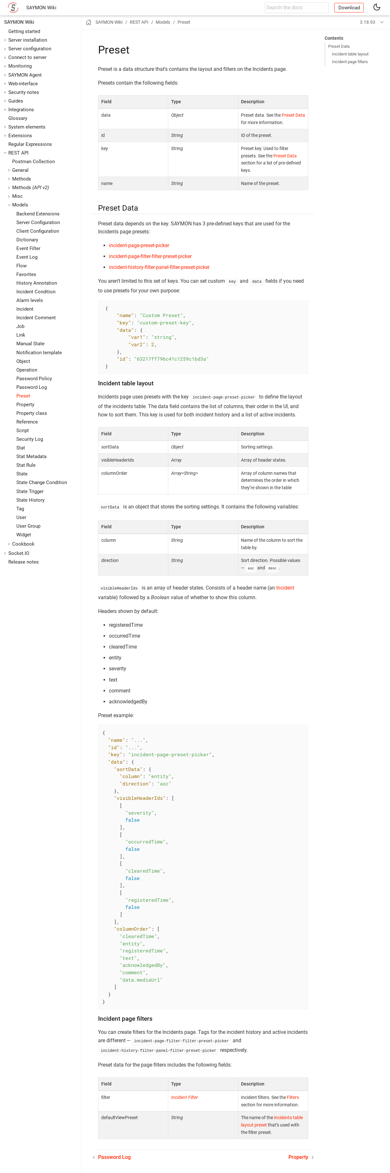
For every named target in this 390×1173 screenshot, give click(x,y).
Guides (15, 101)
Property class (31, 413)
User (21, 517)
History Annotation (36, 283)
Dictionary (27, 240)
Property (25, 404)
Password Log (31, 387)
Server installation (27, 40)
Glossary (17, 118)
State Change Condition (41, 482)
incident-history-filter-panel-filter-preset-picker (159, 267)
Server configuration (29, 49)
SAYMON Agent (25, 75)
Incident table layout (350, 54)
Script (22, 430)
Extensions (20, 135)
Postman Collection (33, 161)
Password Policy (34, 378)
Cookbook (23, 544)
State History (30, 500)
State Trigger (30, 491)
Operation (26, 370)
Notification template (39, 353)
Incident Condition (35, 292)
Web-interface (23, 84)
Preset (23, 396)
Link (20, 335)
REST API (18, 153)
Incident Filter (184, 1093)
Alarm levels (29, 300)
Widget (23, 535)
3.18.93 (367, 22)
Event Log (26, 257)
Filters (293, 1093)
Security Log (29, 439)
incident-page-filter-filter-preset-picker (150, 256)
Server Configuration (38, 222)
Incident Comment (36, 318)
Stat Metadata (31, 456)
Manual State (30, 344)
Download (349, 8)
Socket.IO (18, 553)
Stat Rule (26, 465)
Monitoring (20, 66)
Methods (30, 187)
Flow (21, 266)
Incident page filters (350, 61)
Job (20, 326)
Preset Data (339, 46)
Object (23, 361)
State (22, 474)
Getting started (24, 31)
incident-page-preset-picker (139, 245)
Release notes (23, 562)
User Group (28, 526)
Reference (27, 422)
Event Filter (28, 248)
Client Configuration (37, 231)
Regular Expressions (30, 144)
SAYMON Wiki (41, 8)
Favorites (26, 274)
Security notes (23, 92)
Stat (20, 448)
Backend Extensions (38, 214)
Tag (20, 509)
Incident (24, 309)
